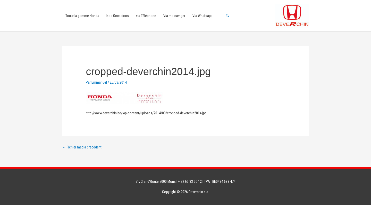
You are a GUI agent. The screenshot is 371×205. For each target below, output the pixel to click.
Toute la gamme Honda (82, 16)
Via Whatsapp (202, 16)
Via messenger (174, 16)
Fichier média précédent (82, 147)
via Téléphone (146, 16)
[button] (227, 15)
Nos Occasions (117, 16)
